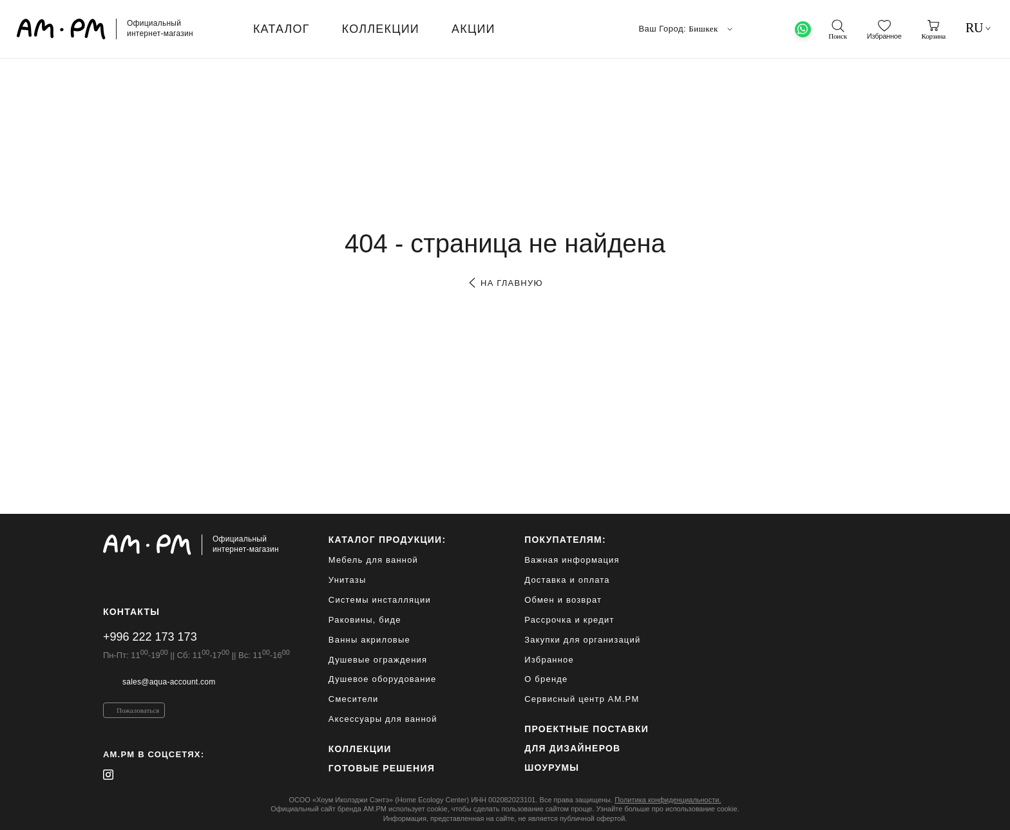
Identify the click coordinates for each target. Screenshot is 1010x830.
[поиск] (837, 29)
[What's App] (803, 29)
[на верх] (894, 810)
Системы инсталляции (380, 600)
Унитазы (348, 580)
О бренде (545, 679)
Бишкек (712, 29)
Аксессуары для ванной (383, 719)
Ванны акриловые (369, 640)
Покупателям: (565, 539)
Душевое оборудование (383, 679)
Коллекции (360, 749)
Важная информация (572, 560)
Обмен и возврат (563, 600)
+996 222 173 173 (150, 636)
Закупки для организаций (582, 640)
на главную (504, 283)
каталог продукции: (387, 539)
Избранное (549, 660)
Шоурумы (551, 767)
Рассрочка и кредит (569, 620)
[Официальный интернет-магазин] (196, 544)
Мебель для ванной (373, 560)
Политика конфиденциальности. (668, 800)
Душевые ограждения (378, 660)
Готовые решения (382, 768)
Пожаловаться (138, 710)
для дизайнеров (572, 748)
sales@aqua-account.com (168, 681)
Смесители (354, 699)
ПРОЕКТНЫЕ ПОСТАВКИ (586, 729)
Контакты (131, 612)
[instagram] (108, 774)
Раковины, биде (365, 620)
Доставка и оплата (567, 580)
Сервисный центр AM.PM (581, 699)
